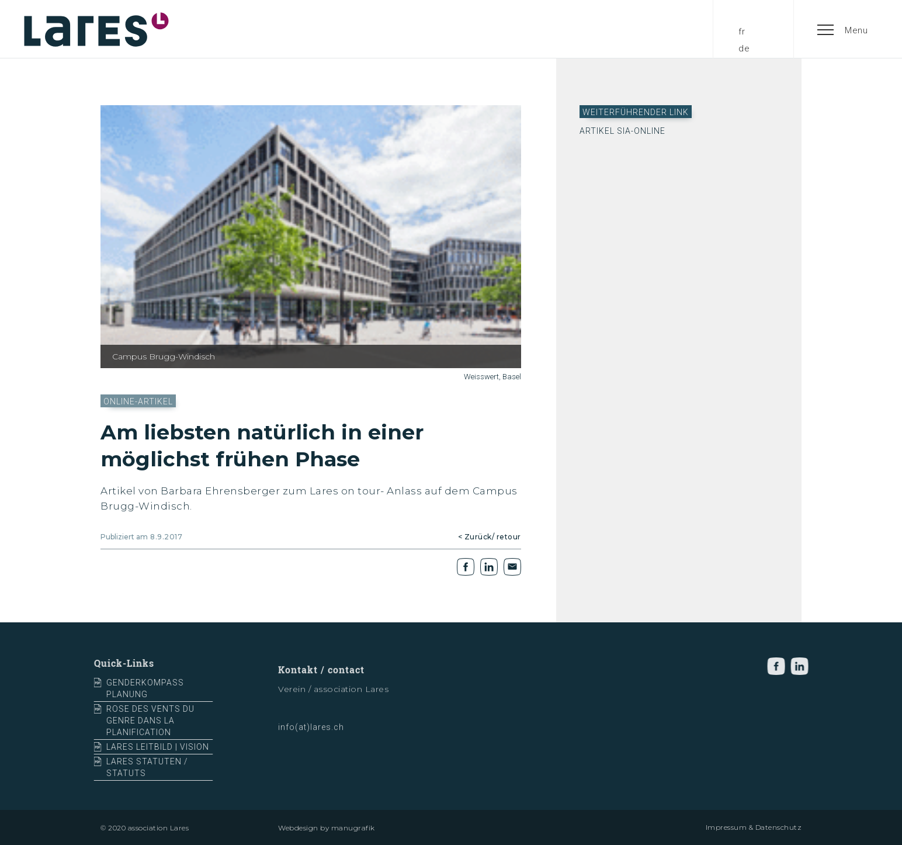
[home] (96, 29)
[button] (843, 29)
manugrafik (353, 827)
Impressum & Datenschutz (754, 827)
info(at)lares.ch (311, 731)
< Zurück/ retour (489, 536)
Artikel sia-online (622, 131)
